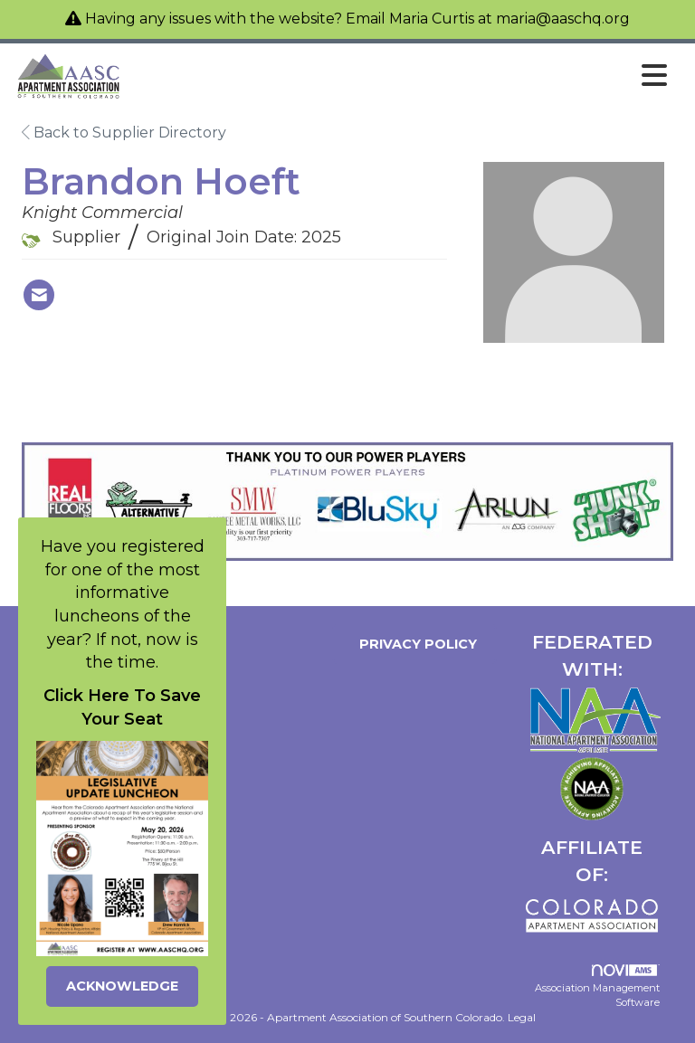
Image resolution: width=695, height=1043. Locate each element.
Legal (522, 1017)
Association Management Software (597, 986)
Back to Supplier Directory (124, 132)
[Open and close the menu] (400, 76)
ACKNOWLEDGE (122, 986)
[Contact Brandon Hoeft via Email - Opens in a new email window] (39, 295)
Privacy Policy (414, 644)
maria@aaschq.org (563, 18)
